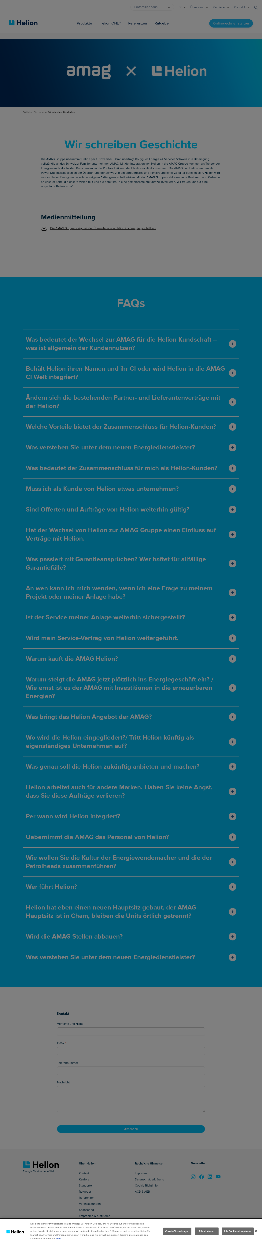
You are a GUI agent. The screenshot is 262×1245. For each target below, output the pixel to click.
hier (58, 1238)
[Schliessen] (256, 1231)
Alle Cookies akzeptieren (238, 1231)
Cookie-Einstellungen (177, 1231)
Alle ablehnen (207, 1231)
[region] (131, 1231)
